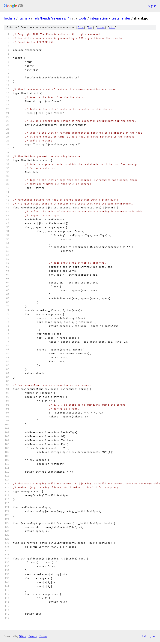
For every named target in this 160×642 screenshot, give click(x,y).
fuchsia (9, 18)
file (81, 27)
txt (144, 636)
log (90, 27)
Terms (43, 636)
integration (99, 18)
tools (82, 18)
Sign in (152, 6)
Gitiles (22, 636)
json (153, 636)
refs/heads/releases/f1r (52, 18)
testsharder (120, 18)
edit (112, 27)
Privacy (32, 636)
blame (101, 27)
